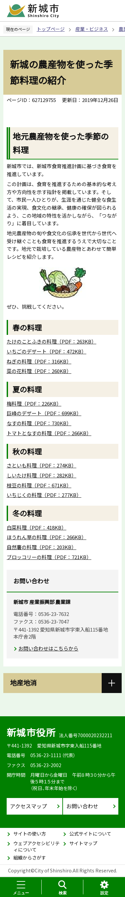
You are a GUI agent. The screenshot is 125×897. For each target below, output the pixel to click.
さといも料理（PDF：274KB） (41, 465)
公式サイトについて (90, 833)
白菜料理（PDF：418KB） (36, 527)
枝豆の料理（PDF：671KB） (39, 485)
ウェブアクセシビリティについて (36, 846)
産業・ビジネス (91, 29)
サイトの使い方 (29, 833)
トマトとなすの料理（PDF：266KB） (49, 433)
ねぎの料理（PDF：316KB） (39, 361)
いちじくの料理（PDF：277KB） (44, 494)
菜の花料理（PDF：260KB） (39, 370)
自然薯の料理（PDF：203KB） (41, 547)
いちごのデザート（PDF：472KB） (46, 351)
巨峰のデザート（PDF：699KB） (44, 413)
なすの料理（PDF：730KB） (39, 423)
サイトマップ (83, 843)
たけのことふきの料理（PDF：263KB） (51, 341)
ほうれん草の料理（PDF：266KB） (46, 537)
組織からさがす (29, 857)
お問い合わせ (82, 806)
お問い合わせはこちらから (48, 648)
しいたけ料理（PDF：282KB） (41, 475)
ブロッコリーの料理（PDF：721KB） (49, 556)
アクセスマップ (28, 806)
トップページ (51, 29)
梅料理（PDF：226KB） (34, 403)
